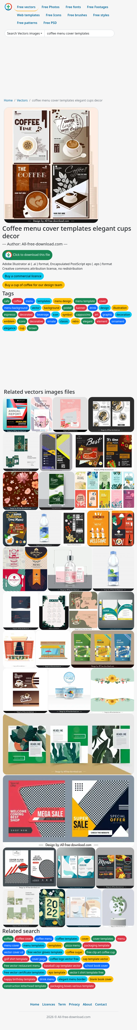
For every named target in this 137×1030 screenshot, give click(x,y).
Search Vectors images (23, 33)
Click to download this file (27, 255)
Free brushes (77, 15)
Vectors (22, 100)
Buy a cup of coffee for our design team (33, 285)
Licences (48, 1004)
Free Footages (97, 7)
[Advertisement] (68, 69)
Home (8, 100)
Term (62, 1004)
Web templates (28, 15)
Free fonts (73, 7)
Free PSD (50, 23)
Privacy (74, 1004)
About (87, 1004)
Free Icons (53, 15)
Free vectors (26, 7)
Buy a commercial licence (23, 276)
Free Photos (50, 7)
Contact (101, 1004)
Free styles (101, 15)
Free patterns (27, 23)
